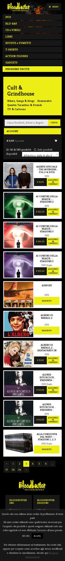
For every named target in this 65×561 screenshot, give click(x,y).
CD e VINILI (12, 30)
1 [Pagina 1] (13, 463)
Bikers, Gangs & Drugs (20, 101)
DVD (8, 17)
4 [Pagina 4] (32, 463)
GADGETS (11, 62)
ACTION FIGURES (16, 56)
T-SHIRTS (11, 49)
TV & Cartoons (16, 109)
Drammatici (44, 101)
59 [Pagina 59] (19, 469)
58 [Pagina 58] (13, 469)
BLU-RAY (11, 23)
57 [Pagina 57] (7, 469)
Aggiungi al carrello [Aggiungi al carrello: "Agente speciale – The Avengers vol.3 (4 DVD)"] (53, 182)
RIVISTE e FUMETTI (18, 43)
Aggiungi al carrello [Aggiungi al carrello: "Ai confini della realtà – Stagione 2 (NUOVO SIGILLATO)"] (53, 211)
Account (12, 131)
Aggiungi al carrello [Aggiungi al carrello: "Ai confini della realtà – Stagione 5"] (53, 271)
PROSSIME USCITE (17, 69)
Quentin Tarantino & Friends (24, 105)
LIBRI (8, 36)
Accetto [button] (37, 535)
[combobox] (40, 154)
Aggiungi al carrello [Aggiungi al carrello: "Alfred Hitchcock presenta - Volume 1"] (53, 390)
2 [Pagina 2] (19, 463)
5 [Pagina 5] (39, 463)
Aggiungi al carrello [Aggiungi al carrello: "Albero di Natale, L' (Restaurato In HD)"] (53, 360)
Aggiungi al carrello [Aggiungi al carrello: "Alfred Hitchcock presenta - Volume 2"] (53, 419)
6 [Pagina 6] (46, 463)
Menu (53, 6)
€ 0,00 (15, 140)
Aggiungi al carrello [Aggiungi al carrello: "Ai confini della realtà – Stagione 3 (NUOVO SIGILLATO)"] (53, 241)
